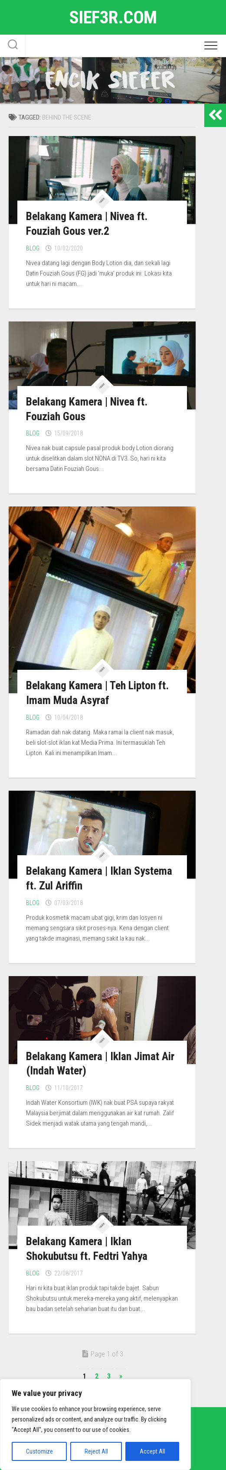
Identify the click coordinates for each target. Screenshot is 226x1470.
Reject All (96, 1451)
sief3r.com (113, 17)
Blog (32, 248)
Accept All (152, 1451)
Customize (39, 1451)
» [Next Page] (120, 1376)
